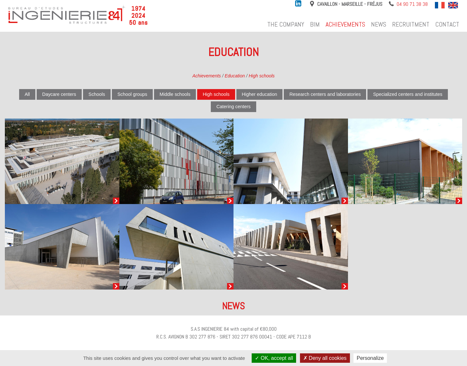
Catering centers (233, 106)
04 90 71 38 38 (412, 4)
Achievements (345, 24)
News (378, 24)
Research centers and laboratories (325, 94)
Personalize (370, 358)
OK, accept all (274, 358)
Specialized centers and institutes (407, 94)
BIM (315, 24)
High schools (262, 75)
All (27, 94)
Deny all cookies (325, 358)
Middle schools (175, 94)
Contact (447, 24)
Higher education (259, 94)
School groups (132, 94)
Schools (97, 94)
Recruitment (410, 24)
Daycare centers (59, 94)
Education (235, 75)
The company (285, 24)
